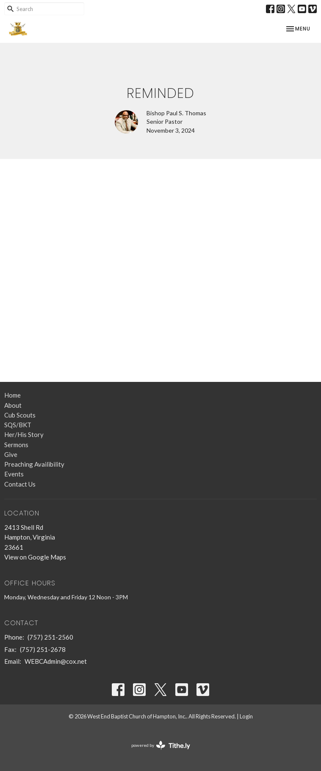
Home (12, 395)
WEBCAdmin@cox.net (56, 661)
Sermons (16, 444)
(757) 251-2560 (50, 637)
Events (14, 474)
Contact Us (20, 484)
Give (10, 454)
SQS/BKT (17, 425)
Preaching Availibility (34, 464)
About (13, 405)
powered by (160, 745)
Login (246, 716)
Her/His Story (24, 434)
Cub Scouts (20, 415)
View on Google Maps (35, 557)
